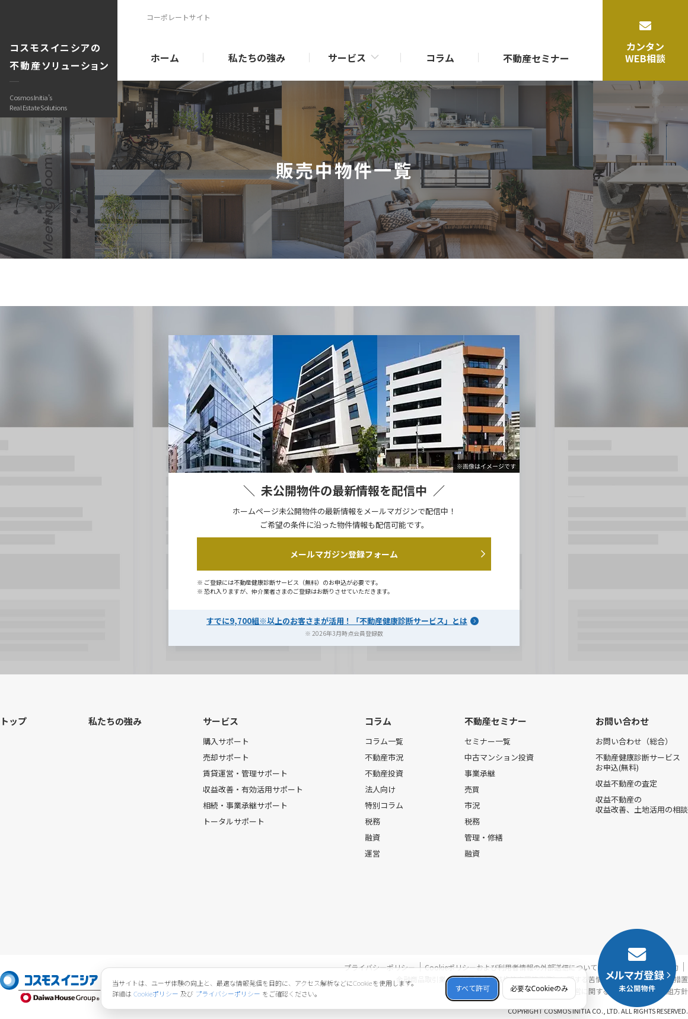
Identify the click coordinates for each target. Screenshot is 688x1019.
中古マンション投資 (499, 757)
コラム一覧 (384, 741)
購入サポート (226, 741)
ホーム (165, 57)
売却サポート (226, 757)
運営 (372, 853)
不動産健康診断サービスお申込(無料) (637, 762)
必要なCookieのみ (539, 988)
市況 (472, 805)
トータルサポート (234, 821)
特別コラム (384, 805)
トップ (13, 721)
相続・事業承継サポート (245, 805)
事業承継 (479, 773)
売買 (472, 789)
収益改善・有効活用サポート (253, 789)
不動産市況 (384, 757)
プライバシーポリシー (227, 993)
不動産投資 (384, 773)
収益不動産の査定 (626, 783)
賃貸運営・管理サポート (245, 773)
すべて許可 (472, 988)
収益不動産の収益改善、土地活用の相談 (641, 804)
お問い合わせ (622, 721)
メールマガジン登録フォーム (387, 554)
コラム (440, 57)
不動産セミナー (536, 58)
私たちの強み (256, 57)
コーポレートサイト (178, 17)
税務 (372, 821)
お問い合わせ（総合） (634, 741)
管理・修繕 (483, 837)
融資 (372, 837)
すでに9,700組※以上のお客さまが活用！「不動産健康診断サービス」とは (336, 620)
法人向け (380, 789)
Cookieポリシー (156, 993)
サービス (347, 57)
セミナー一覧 (487, 741)
